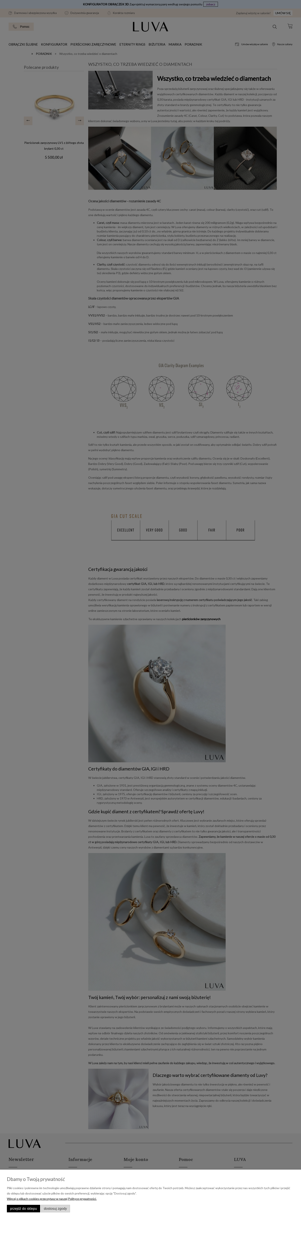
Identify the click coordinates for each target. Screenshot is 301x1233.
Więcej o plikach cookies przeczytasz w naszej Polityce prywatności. (52, 1199)
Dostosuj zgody (55, 1208)
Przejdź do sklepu (23, 1208)
